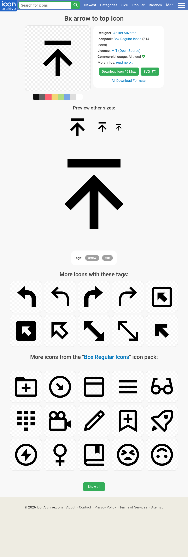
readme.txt (124, 62)
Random (155, 5)
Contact (85, 507)
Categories (108, 5)
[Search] (75, 5)
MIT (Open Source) (125, 51)
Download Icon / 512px (119, 72)
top (107, 258)
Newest (90, 5)
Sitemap (157, 507)
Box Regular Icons (127, 39)
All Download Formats (129, 80)
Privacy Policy (105, 507)
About (71, 507)
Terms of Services (133, 507)
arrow (92, 258)
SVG (125, 5)
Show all (94, 487)
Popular (138, 5)
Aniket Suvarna (124, 33)
